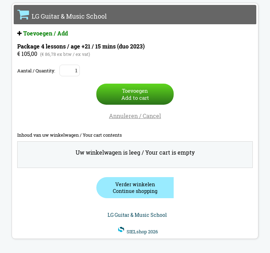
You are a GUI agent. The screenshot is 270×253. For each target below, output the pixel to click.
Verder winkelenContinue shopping (135, 187)
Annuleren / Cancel (135, 115)
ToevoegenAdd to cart (135, 94)
